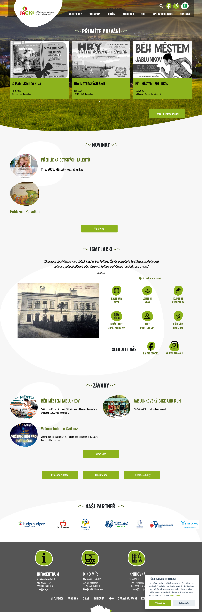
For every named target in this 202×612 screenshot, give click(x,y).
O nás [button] (111, 14)
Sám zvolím (175, 595)
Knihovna (128, 14)
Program (94, 14)
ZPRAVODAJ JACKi (163, 14)
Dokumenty (101, 475)
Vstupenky (75, 14)
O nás (86, 598)
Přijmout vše (160, 603)
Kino (143, 14)
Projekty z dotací (60, 475)
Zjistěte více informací (150, 278)
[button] (99, 101)
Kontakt (185, 14)
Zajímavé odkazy (142, 475)
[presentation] (5, 63)
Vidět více (99, 229)
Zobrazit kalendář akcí (167, 114)
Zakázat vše (184, 603)
